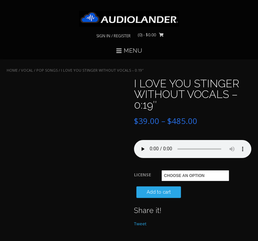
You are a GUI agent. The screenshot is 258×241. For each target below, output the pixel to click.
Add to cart (159, 192)
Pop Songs (47, 70)
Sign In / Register (113, 35)
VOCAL (27, 70)
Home (12, 70)
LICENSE (142, 175)
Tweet (140, 224)
